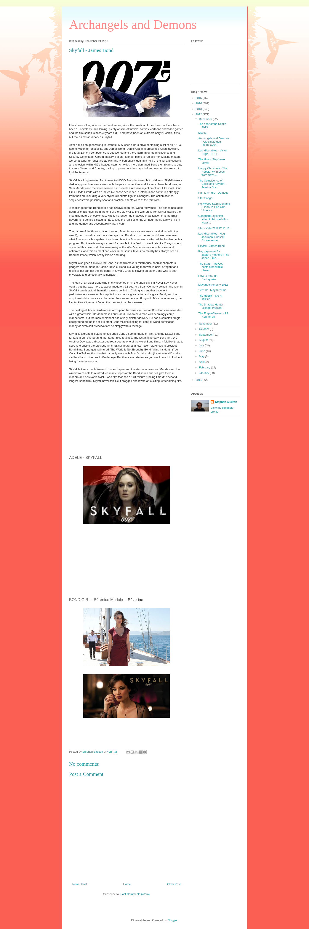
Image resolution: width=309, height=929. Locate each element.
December (206, 119)
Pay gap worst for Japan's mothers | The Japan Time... (213, 255)
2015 (199, 98)
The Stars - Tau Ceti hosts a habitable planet (210, 267)
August (203, 340)
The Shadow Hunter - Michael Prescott (211, 306)
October (204, 329)
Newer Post (79, 884)
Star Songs (205, 198)
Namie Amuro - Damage (213, 192)
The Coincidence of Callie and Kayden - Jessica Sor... (212, 184)
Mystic (202, 132)
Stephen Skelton (226, 401)
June (202, 351)
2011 (199, 379)
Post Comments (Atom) (135, 894)
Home (127, 884)
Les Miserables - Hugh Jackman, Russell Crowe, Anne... (212, 237)
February (205, 367)
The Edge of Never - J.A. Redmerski (213, 315)
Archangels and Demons (133, 24)
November (206, 323)
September (206, 334)
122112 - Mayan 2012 (212, 290)
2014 (199, 103)
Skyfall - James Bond (211, 246)
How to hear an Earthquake (207, 277)
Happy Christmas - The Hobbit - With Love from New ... (212, 172)
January (204, 372)
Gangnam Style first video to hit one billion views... (213, 219)
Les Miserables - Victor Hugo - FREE (212, 152)
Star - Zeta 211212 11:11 (214, 228)
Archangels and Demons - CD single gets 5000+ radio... (213, 142)
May (202, 356)
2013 (199, 109)
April (202, 361)
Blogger (172, 920)
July (202, 345)
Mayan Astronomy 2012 (213, 284)
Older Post (173, 884)
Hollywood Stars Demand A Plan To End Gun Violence (214, 207)
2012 (199, 114)
